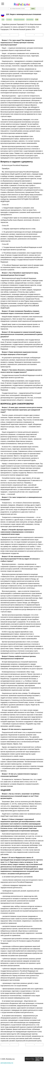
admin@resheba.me (7, 1063)
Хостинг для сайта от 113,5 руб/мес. (39, 1059)
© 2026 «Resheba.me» (8, 1059)
